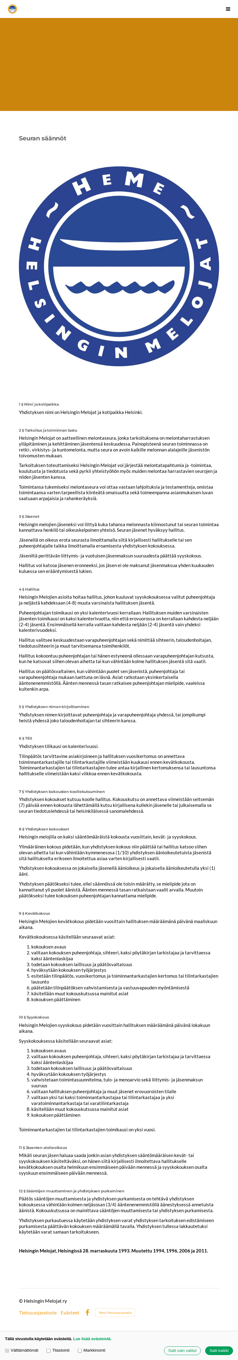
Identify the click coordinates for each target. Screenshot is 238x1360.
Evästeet (70, 1312)
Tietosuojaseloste (38, 1312)
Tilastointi (57, 1350)
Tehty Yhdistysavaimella (115, 1312)
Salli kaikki (219, 1351)
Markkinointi (91, 1350)
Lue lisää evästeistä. (92, 1338)
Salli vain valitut (182, 1351)
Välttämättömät (21, 1350)
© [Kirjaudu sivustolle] (21, 1301)
